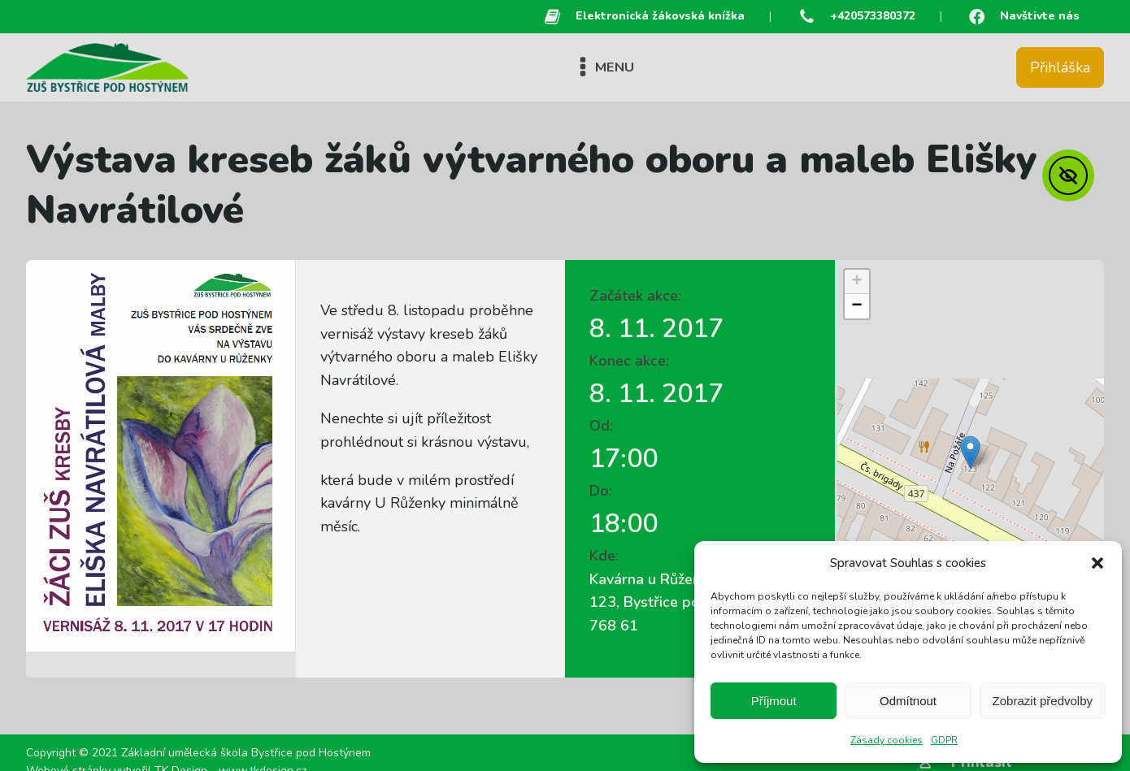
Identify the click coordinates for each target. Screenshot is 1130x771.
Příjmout (774, 701)
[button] (1097, 563)
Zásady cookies (886, 740)
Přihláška (1060, 67)
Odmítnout (908, 701)
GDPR (944, 740)
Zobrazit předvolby (1043, 701)
